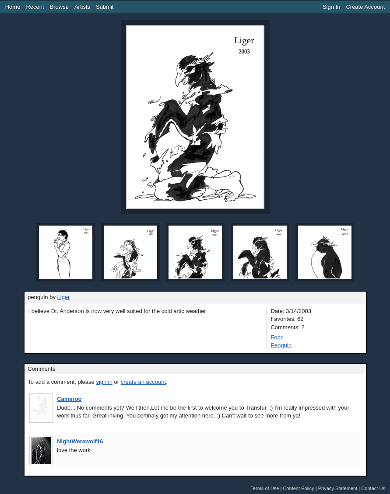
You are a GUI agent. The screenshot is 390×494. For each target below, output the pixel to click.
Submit (104, 6)
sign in (104, 382)
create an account (143, 382)
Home (13, 6)
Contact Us (373, 488)
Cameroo (69, 399)
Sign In (331, 6)
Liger (63, 297)
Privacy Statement (338, 488)
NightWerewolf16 (80, 441)
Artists (82, 6)
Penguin (281, 345)
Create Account (365, 6)
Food (277, 337)
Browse (59, 6)
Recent (35, 6)
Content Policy (298, 488)
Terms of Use (264, 488)
